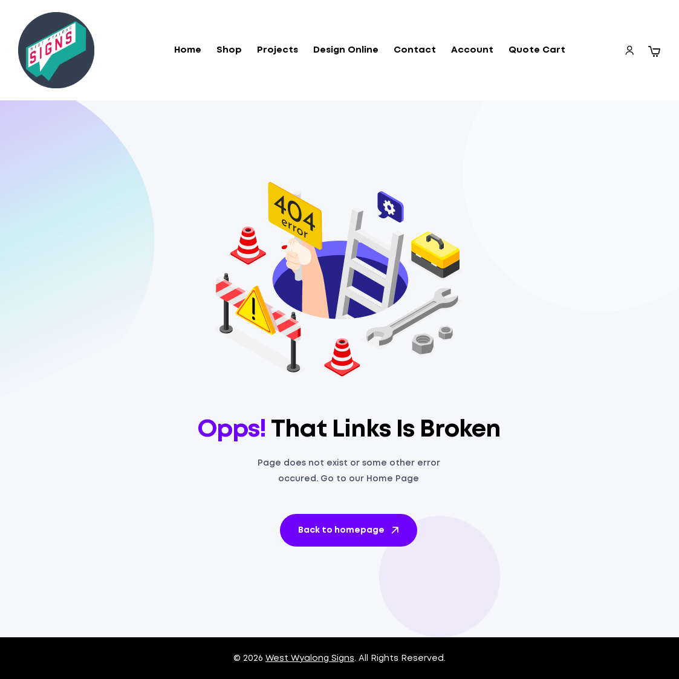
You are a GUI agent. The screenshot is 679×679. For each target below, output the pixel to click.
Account (472, 50)
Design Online (345, 50)
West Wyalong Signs (309, 658)
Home (187, 50)
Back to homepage (349, 530)
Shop (229, 50)
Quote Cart (536, 50)
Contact (415, 50)
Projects (277, 50)
